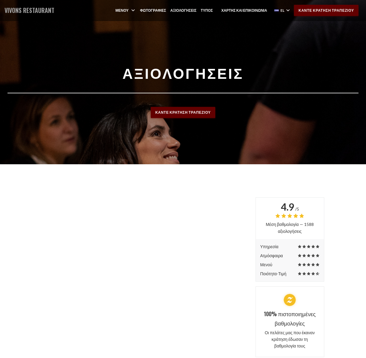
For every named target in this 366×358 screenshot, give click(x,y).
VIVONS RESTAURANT (29, 10)
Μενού (125, 10)
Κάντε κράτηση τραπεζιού (326, 10)
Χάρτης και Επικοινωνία (244, 10)
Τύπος (207, 10)
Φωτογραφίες (153, 10)
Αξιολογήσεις (183, 10)
